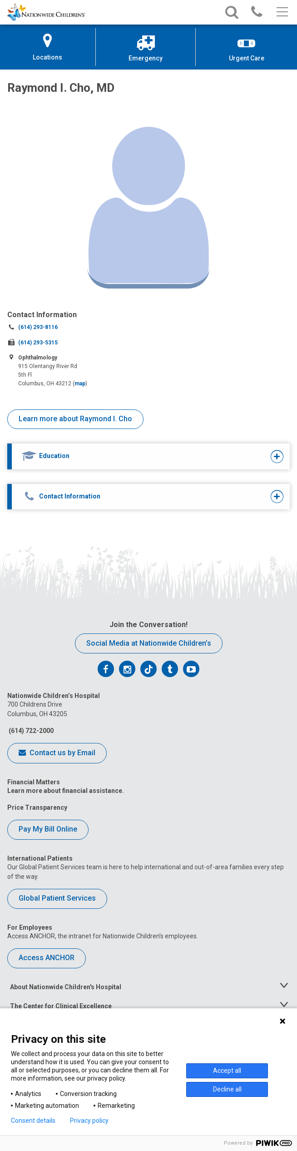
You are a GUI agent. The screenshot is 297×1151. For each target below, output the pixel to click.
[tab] (137, 456)
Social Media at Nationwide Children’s (148, 643)
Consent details (33, 1120)
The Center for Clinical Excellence (61, 1006)
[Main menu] (281, 12)
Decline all (227, 1089)
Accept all (227, 1070)
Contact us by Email (57, 753)
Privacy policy (89, 1120)
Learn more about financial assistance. (65, 790)
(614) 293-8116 (38, 327)
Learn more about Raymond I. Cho (75, 418)
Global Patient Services (57, 898)
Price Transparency (37, 807)
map (79, 383)
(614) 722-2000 (30, 730)
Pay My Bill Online (48, 829)
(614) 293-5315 (38, 342)
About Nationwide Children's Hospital (65, 987)
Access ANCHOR (46, 957)
